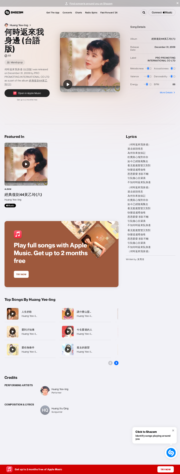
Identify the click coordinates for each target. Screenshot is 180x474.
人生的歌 (27, 311)
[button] (177, 3)
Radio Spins (91, 12)
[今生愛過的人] (85, 332)
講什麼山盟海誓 (86, 311)
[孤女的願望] (85, 349)
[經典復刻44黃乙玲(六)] (26, 175)
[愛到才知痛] (30, 332)
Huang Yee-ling (30, 315)
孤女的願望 (83, 347)
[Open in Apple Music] (27, 95)
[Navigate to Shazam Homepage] (14, 12)
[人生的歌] (30, 314)
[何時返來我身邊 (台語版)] (67, 84)
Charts (78, 12)
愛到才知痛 (28, 329)
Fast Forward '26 (108, 12)
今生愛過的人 (84, 329)
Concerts (67, 12)
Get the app (52, 12)
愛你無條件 (28, 347)
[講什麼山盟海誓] (85, 314)
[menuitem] (53, 12)
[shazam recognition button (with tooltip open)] (171, 452)
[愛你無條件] (30, 349)
